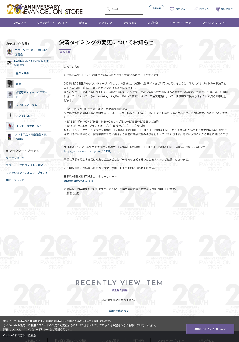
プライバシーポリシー (35, 329)
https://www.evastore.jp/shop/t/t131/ (87, 151)
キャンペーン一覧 (180, 22)
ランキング (105, 22)
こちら (32, 335)
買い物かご (224, 9)
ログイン (204, 9)
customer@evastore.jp (78, 180)
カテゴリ (18, 22)
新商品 (83, 22)
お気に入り (181, 9)
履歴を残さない (119, 311)
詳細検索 (156, 8)
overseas (130, 22)
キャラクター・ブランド (51, 22)
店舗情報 (153, 22)
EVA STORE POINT (214, 22)
